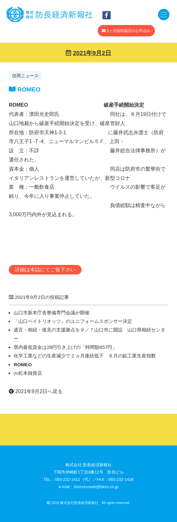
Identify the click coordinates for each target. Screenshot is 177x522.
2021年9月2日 (92, 53)
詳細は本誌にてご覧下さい (45, 269)
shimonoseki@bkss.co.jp (96, 486)
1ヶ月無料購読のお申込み (126, 30)
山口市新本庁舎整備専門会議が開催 (51, 312)
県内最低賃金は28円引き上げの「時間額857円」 (65, 347)
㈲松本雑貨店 (28, 373)
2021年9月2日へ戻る (36, 391)
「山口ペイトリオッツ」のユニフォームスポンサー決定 (73, 321)
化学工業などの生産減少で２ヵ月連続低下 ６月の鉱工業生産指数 (85, 355)
